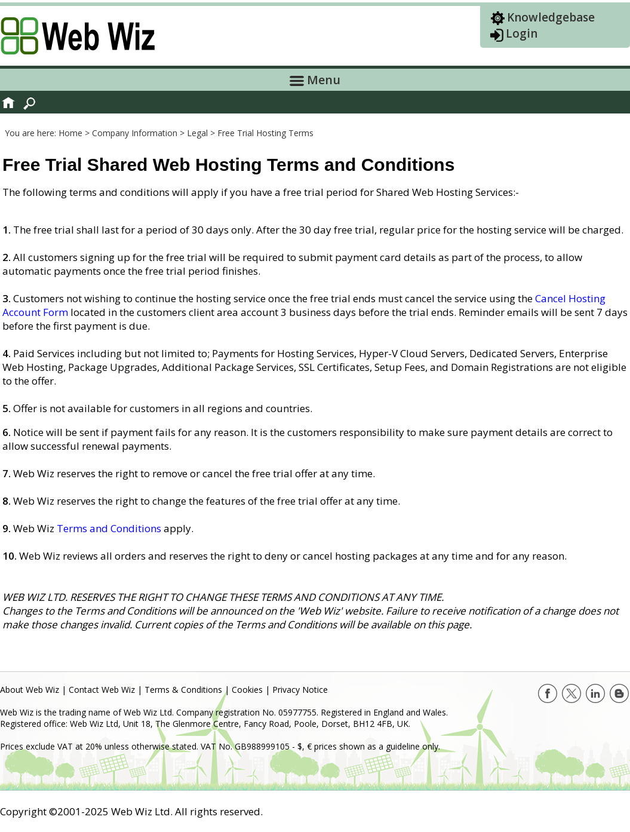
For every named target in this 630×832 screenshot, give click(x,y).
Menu (315, 80)
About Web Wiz (29, 689)
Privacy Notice (300, 689)
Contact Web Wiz (102, 689)
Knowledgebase (551, 17)
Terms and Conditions (109, 528)
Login (521, 33)
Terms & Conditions (183, 689)
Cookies (247, 689)
